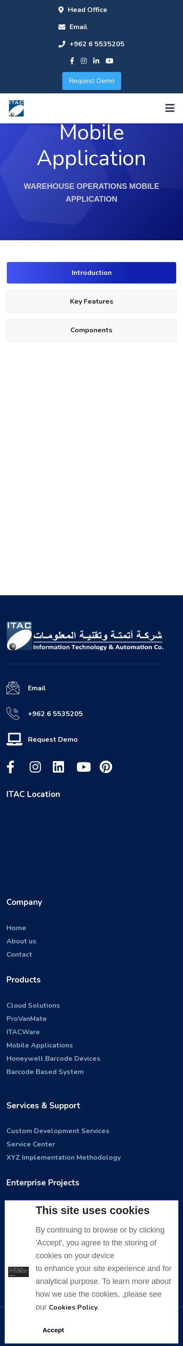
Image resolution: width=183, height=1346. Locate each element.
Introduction (92, 273)
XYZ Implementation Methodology (63, 1157)
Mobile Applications (39, 1045)
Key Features (91, 301)
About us (21, 941)
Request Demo (92, 81)
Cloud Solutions (33, 1005)
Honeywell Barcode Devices (53, 1058)
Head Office (82, 10)
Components (91, 330)
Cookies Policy (73, 1307)
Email (73, 27)
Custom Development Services (58, 1131)
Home (16, 928)
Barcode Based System (45, 1072)
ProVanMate (26, 1019)
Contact (19, 954)
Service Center (30, 1144)
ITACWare (23, 1032)
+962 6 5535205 (91, 44)
